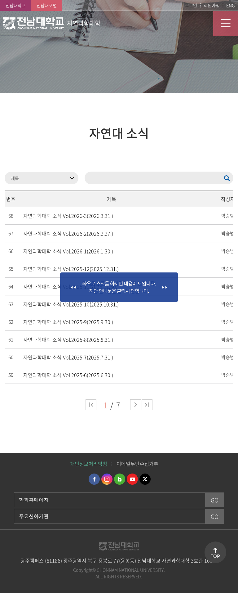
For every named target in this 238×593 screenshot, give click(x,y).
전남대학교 (16, 5)
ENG (230, 5)
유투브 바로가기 (132, 479)
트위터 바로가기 (145, 479)
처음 (91, 404)
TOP (215, 556)
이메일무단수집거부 (137, 463)
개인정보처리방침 (88, 463)
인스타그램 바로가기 (106, 479)
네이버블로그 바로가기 (119, 479)
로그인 (191, 5)
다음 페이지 (135, 404)
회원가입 (212, 5)
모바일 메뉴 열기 (225, 23)
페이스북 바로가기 (94, 479)
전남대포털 (47, 5)
